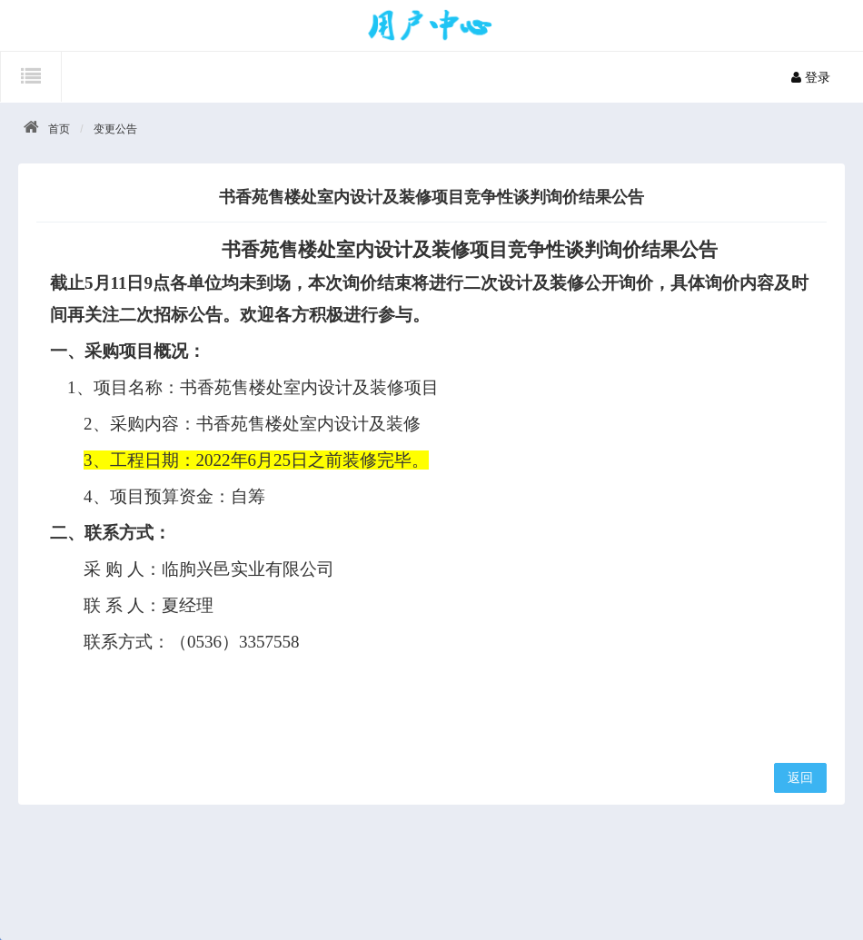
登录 (810, 77)
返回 (800, 777)
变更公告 (115, 129)
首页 (59, 129)
